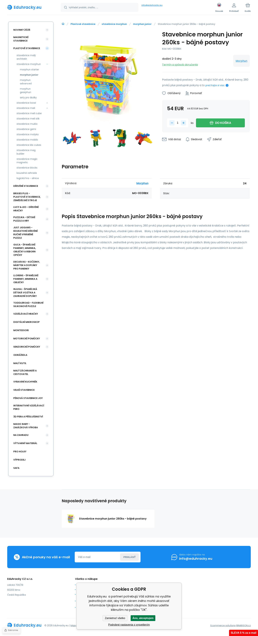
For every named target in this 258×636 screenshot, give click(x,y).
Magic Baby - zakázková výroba (25, 425)
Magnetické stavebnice (20, 39)
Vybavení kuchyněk (25, 381)
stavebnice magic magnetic (27, 160)
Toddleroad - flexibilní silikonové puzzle (28, 304)
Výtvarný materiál (25, 443)
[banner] (29, 7)
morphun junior (142, 24)
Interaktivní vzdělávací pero (28, 407)
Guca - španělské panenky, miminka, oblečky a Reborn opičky (24, 250)
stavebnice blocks (27, 167)
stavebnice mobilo (27, 139)
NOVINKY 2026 (21, 29)
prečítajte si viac (215, 85)
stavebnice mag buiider (26, 152)
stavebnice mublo (27, 124)
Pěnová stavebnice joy (28, 398)
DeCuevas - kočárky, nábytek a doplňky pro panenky (26, 265)
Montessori (21, 330)
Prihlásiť (129, 557)
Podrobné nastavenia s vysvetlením (129, 624)
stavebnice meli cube (29, 113)
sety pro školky (28, 97)
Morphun (241, 61)
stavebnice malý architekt (26, 57)
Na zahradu (20, 435)
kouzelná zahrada (27, 173)
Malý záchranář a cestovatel (25, 372)
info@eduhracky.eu (152, 5)
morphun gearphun (25, 90)
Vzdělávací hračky (25, 313)
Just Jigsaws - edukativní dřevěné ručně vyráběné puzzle (25, 233)
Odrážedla (20, 355)
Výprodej (19, 459)
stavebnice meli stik (28, 118)
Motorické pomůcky (26, 338)
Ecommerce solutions (223, 625)
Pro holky (19, 451)
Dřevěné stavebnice (25, 186)
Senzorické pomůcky (26, 346)
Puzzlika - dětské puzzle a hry (24, 219)
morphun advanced (26, 81)
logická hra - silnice (28, 178)
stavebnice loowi (26, 102)
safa (16, 468)
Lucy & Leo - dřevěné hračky (26, 208)
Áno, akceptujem (143, 618)
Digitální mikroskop (26, 322)
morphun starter (29, 69)
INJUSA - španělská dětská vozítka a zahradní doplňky (25, 292)
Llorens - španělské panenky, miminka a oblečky (25, 279)
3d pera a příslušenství (28, 416)
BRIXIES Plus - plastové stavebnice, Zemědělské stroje (27, 197)
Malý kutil (19, 363)
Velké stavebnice (24, 390)
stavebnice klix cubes (29, 145)
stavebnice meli (26, 108)
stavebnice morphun (114, 24)
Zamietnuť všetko (115, 618)
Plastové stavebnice (83, 24)
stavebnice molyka (28, 134)
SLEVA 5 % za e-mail (243, 632)
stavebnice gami (26, 129)
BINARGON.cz (243, 625)
